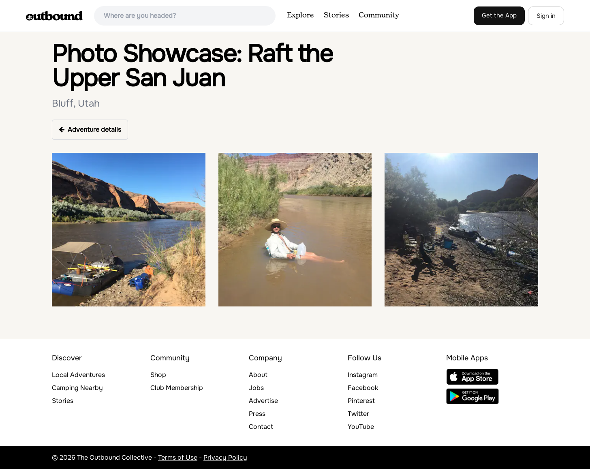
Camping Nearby (77, 387)
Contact (261, 426)
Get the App (499, 15)
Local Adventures (78, 374)
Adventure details (90, 129)
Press (257, 413)
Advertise (263, 400)
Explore (300, 15)
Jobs (256, 387)
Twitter (358, 413)
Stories (336, 15)
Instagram (363, 374)
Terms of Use (177, 457)
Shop (158, 374)
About (258, 374)
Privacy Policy (225, 457)
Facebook (363, 387)
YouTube (361, 426)
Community (379, 15)
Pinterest (361, 400)
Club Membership (176, 387)
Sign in (546, 16)
